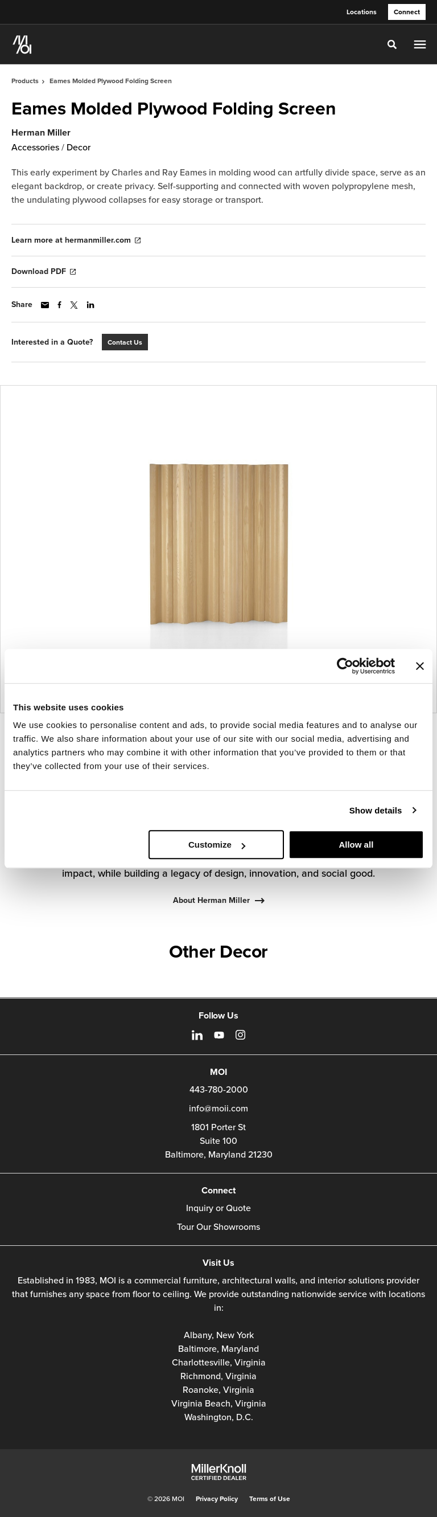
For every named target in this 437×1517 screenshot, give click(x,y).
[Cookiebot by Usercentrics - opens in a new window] (345, 665)
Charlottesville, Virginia (219, 1362)
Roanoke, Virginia (218, 1390)
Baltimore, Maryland (218, 1349)
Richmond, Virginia (218, 1376)
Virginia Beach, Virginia (218, 1403)
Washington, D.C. (218, 1417)
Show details (375, 810)
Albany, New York (219, 1335)
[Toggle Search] (392, 44)
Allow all (356, 844)
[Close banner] (420, 666)
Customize (216, 844)
